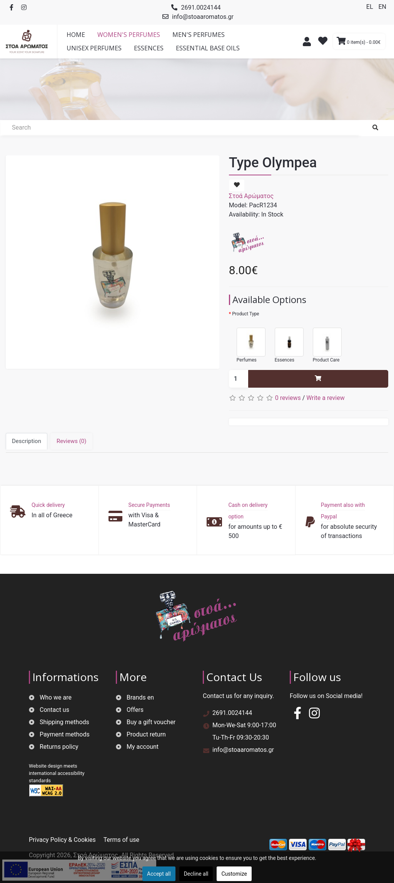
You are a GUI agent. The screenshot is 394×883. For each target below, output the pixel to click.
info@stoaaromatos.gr (203, 16)
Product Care (323, 342)
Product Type (245, 314)
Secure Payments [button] (149, 505)
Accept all (159, 874)
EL (370, 6)
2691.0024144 (200, 7)
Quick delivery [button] (48, 505)
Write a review (325, 398)
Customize (234, 874)
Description (26, 441)
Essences (285, 342)
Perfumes (247, 342)
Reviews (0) (72, 441)
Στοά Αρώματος (251, 196)
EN (382, 6)
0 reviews (288, 398)
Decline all (196, 874)
